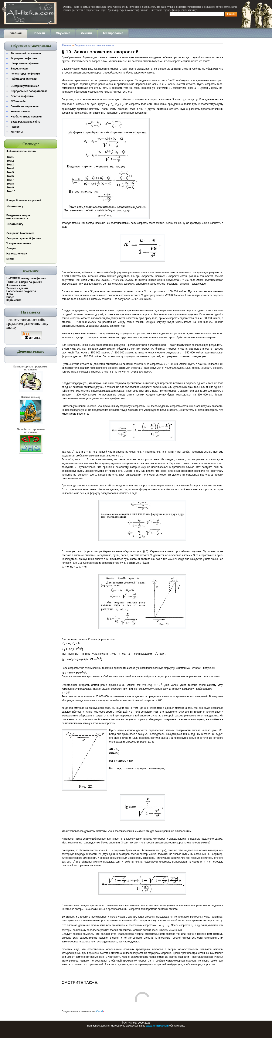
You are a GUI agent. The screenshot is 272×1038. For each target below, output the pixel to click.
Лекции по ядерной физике (23, 238)
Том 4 (10, 168)
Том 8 (10, 183)
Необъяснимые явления (26, 116)
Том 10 (11, 191)
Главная (66, 45)
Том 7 (10, 179)
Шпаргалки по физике (24, 63)
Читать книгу (15, 206)
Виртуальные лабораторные (29, 91)
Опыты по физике (22, 96)
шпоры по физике (30, 282)
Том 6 (10, 176)
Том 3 (10, 164)
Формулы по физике (24, 58)
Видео (10, 297)
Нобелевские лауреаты (21, 291)
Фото (9, 294)
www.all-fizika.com (157, 1025)
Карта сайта (13, 300)
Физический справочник (26, 53)
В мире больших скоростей (23, 200)
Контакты (17, 131)
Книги (10, 258)
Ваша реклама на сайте (25, 121)
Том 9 (10, 187)
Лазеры (11, 248)
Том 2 (10, 160)
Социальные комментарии (83, 1011)
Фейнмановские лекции (21, 151)
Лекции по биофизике (20, 233)
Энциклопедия (20, 68)
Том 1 (10, 156)
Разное (15, 126)
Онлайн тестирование (24, 106)
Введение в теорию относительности (18, 217)
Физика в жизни (16, 285)
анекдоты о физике (33, 278)
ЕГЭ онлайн (18, 101)
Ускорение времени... (19, 243)
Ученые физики (20, 111)
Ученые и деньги (17, 288)
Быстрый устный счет (25, 86)
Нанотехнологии (16, 253)
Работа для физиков (24, 78)
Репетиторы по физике (25, 73)
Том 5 (10, 172)
